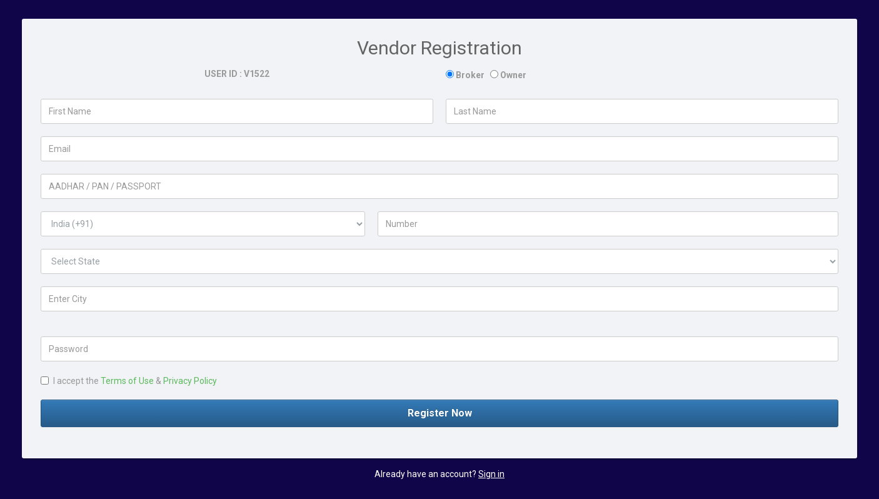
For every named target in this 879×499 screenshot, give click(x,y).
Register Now (440, 413)
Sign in (491, 474)
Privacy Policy (190, 381)
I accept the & (129, 381)
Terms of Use (127, 381)
